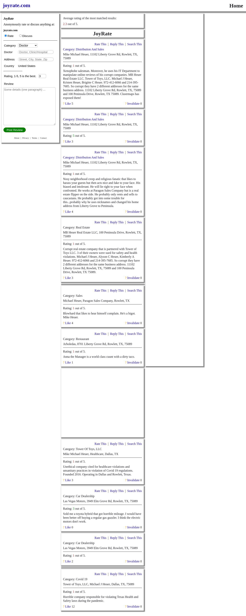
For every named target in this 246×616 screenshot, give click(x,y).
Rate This (100, 44)
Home (236, 6)
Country (9, 66)
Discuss (25, 36)
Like (68, 103)
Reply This (117, 44)
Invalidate (133, 103)
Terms (34, 138)
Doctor (8, 52)
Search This (134, 44)
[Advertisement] (102, 402)
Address (9, 59)
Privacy (25, 138)
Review (8, 83)
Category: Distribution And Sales (83, 49)
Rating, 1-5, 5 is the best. (21, 76)
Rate (9, 36)
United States (26, 66)
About (16, 138)
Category (10, 45)
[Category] (27, 45)
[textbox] (36, 52)
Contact (43, 138)
